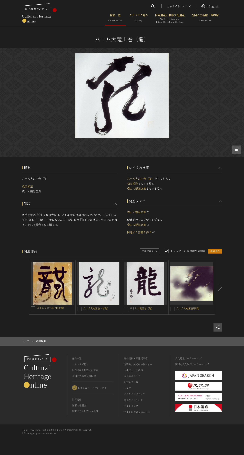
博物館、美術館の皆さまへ (138, 364)
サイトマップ (131, 406)
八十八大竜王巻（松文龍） (51, 308)
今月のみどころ (132, 376)
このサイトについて (179, 6)
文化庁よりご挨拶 (133, 370)
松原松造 (27, 186)
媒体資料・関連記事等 (136, 358)
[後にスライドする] (218, 287)
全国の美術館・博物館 (205, 18)
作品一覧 (115, 18)
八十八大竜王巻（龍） (140, 179)
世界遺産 (77, 399)
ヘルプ (127, 388)
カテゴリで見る (138, 18)
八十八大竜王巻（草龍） (96, 308)
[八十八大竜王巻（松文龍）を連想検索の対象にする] (33, 308)
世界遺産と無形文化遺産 (170, 18)
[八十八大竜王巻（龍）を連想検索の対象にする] (126, 309)
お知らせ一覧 (131, 382)
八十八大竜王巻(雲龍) (187, 308)
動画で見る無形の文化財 (85, 411)
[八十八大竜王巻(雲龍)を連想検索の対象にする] (172, 309)
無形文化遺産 (79, 405)
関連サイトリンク (133, 400)
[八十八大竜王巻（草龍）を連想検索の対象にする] (79, 309)
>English (210, 6)
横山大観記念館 (136, 188)
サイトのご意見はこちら (137, 411)
